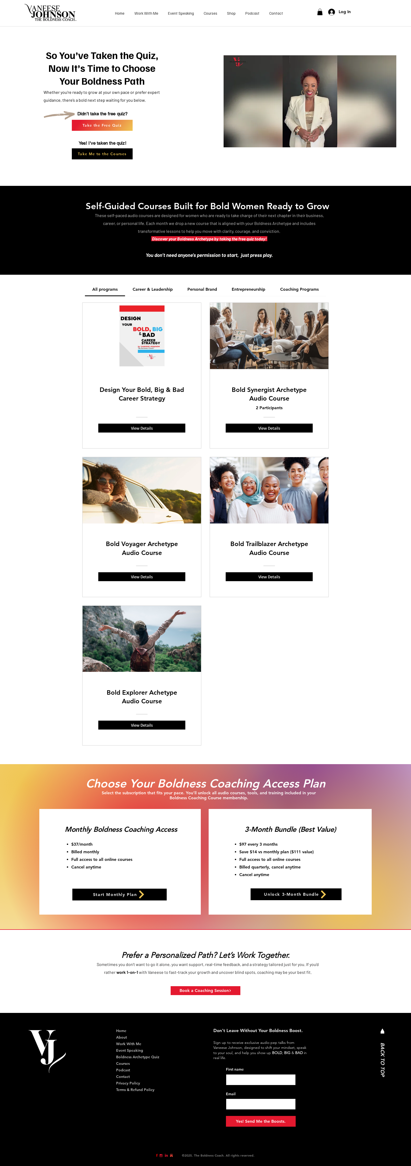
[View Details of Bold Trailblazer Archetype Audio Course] (269, 576)
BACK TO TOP (383, 1060)
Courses (123, 1063)
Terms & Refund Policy (135, 1089)
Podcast (123, 1070)
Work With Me (128, 1043)
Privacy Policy (128, 1083)
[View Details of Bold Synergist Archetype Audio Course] (269, 428)
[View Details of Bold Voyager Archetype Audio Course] (141, 576)
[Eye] (156, 1155)
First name (235, 1069)
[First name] (259, 1080)
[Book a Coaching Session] (205, 990)
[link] (320, 12)
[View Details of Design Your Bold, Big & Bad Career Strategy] (141, 428)
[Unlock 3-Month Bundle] (296, 894)
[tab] (105, 289)
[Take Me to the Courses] (102, 153)
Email (231, 1094)
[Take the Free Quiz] (102, 125)
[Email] (259, 1104)
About (121, 1037)
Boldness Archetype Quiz (137, 1057)
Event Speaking (129, 1050)
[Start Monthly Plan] (119, 894)
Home (121, 1030)
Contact (123, 1076)
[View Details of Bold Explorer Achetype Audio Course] (141, 725)
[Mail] (382, 1031)
